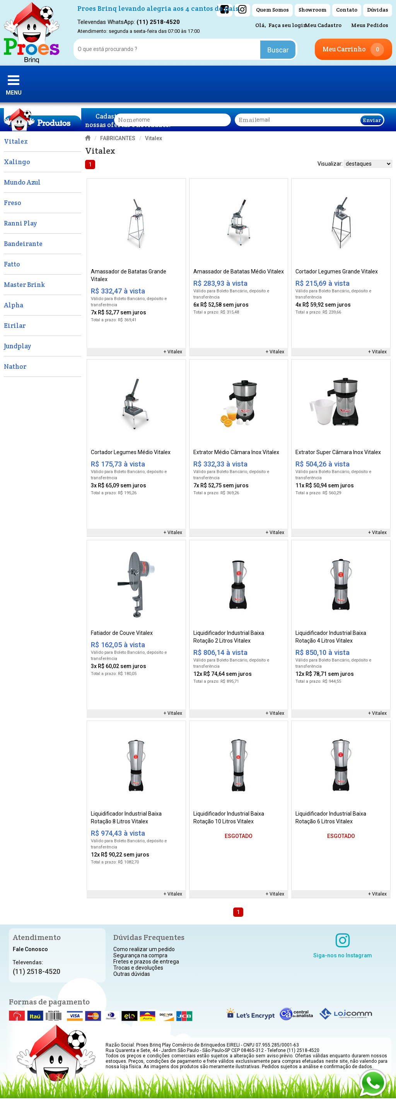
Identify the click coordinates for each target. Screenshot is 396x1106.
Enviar (372, 120)
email (248, 120)
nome (127, 120)
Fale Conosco (30, 949)
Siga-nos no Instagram (342, 945)
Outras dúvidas (131, 974)
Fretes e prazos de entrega (146, 961)
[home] (32, 33)
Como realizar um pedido (144, 949)
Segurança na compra (140, 955)
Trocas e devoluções (138, 968)
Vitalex (174, 352)
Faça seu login (287, 25)
